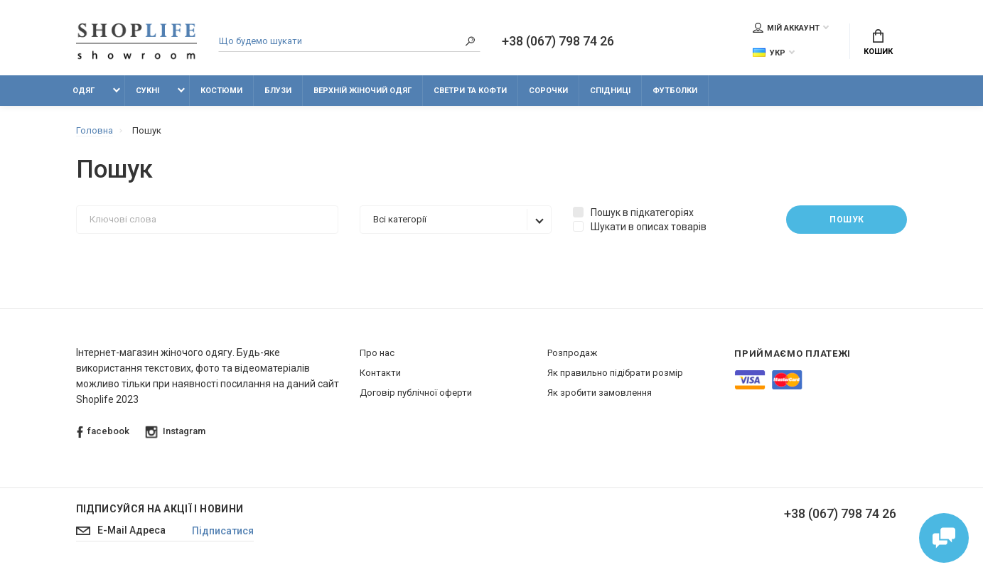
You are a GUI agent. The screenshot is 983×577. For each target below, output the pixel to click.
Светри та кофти (470, 90)
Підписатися (223, 530)
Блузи (277, 90)
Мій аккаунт (786, 28)
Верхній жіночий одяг (362, 90)
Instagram (175, 432)
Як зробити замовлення (599, 392)
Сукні (147, 90)
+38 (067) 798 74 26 (558, 41)
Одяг (83, 90)
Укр (769, 53)
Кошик (878, 42)
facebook (103, 432)
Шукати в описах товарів (640, 226)
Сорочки (548, 90)
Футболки (674, 90)
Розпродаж (572, 352)
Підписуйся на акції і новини (160, 508)
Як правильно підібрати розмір (615, 372)
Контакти (380, 372)
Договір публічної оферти (416, 392)
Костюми (221, 90)
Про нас (377, 352)
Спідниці (610, 90)
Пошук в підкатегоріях (633, 212)
